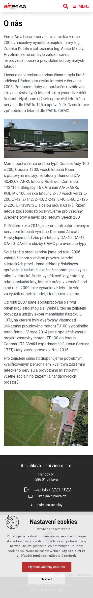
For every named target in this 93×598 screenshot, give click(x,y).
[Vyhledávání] (65, 6)
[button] (6, 522)
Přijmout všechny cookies (46, 583)
